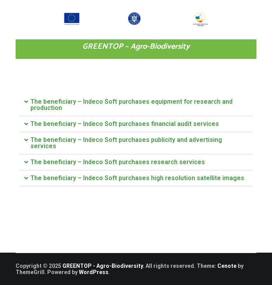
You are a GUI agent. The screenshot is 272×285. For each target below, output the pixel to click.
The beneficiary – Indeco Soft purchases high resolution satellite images (137, 178)
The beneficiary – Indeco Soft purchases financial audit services (124, 123)
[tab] (136, 105)
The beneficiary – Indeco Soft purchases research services (117, 162)
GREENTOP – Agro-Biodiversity (136, 46)
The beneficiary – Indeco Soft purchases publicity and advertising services (126, 143)
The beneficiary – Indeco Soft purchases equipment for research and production (131, 105)
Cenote (226, 266)
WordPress (93, 272)
